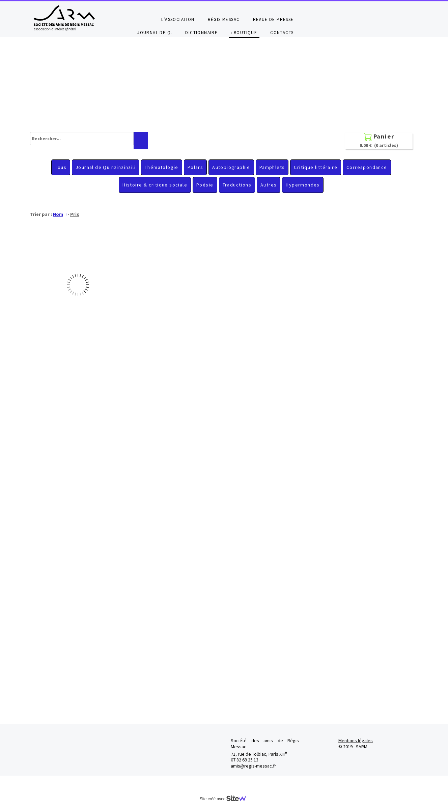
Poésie (204, 185)
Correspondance (366, 167)
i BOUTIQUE (244, 32)
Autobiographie (231, 167)
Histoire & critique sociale (154, 185)
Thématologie (161, 167)
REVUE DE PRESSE (273, 19)
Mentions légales (355, 740)
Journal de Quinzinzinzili (106, 167)
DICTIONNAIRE (201, 32)
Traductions (237, 185)
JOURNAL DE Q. (154, 32)
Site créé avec (226, 799)
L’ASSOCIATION (177, 19)
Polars (195, 167)
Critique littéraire (315, 167)
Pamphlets (272, 167)
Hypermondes (302, 185)
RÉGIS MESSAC (224, 19)
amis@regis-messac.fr (253, 766)
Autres (268, 185)
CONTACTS (281, 32)
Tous (60, 167)
